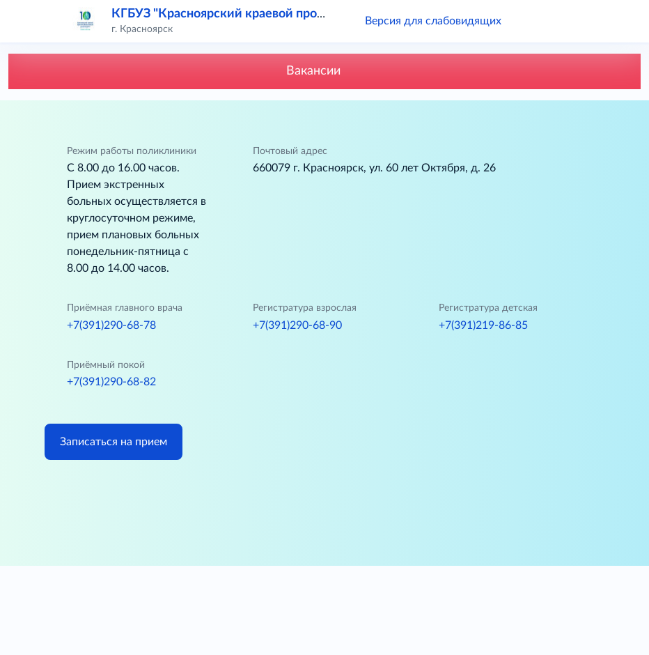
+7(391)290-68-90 (297, 325)
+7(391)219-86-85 (483, 325)
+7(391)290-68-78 (111, 325)
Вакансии (324, 71)
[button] (532, 20)
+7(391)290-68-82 (111, 381)
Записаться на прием (113, 441)
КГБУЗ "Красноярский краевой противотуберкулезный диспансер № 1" (322, 14)
